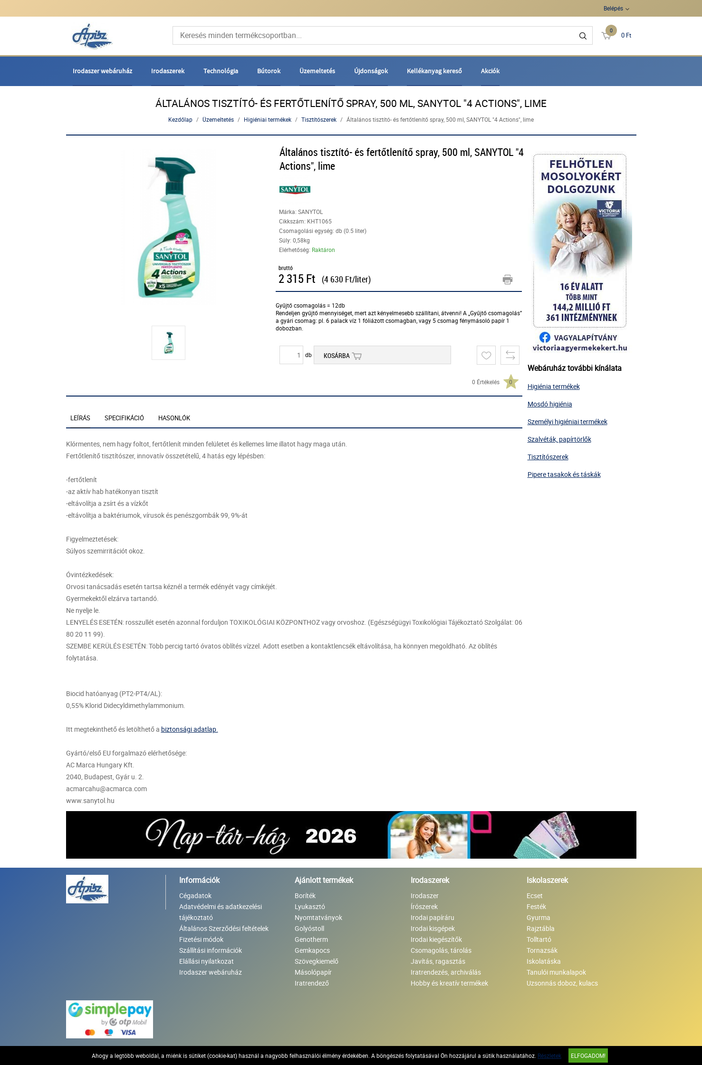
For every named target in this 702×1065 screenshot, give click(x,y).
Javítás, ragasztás (438, 961)
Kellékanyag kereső (434, 71)
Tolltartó (539, 939)
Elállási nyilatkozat (206, 961)
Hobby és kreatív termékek (449, 983)
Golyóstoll (309, 928)
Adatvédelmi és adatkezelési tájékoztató (220, 912)
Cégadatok (195, 895)
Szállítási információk (210, 950)
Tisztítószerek (319, 119)
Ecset (535, 895)
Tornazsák (542, 950)
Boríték (305, 895)
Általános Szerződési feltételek (224, 928)
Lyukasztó (310, 906)
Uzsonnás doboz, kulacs (562, 983)
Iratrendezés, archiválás (446, 972)
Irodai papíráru (432, 917)
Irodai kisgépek (433, 928)
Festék (536, 906)
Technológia (220, 71)
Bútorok (268, 71)
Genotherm (311, 939)
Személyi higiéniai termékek (567, 421)
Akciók (490, 71)
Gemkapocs (312, 950)
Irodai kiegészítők (436, 939)
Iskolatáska (544, 961)
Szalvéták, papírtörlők (559, 439)
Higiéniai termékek (267, 119)
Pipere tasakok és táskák (564, 474)
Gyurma (538, 917)
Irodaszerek (167, 71)
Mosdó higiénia (550, 403)
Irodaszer (425, 895)
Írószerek (424, 906)
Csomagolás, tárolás (441, 950)
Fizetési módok (201, 939)
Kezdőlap (180, 119)
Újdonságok (371, 71)
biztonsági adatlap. (189, 729)
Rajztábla (541, 928)
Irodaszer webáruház (102, 71)
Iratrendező (312, 983)
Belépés (613, 8)
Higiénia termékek (554, 386)
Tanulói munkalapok (556, 972)
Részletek (549, 1055)
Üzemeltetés (317, 71)
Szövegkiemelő (316, 961)
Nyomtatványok (318, 917)
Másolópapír (313, 972)
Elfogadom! (588, 1055)
